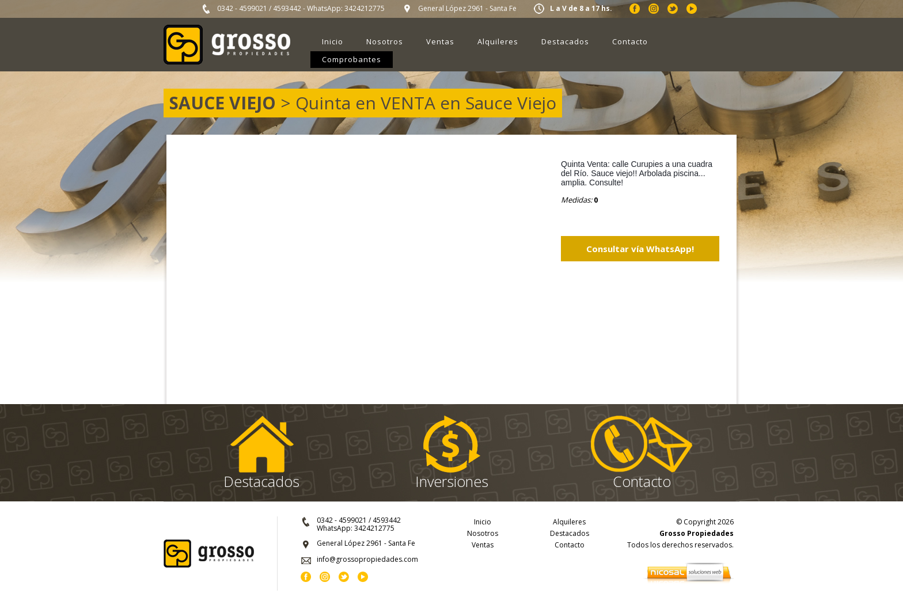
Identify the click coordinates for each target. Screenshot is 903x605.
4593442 (287, 8)
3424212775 (364, 8)
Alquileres (497, 41)
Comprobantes (351, 59)
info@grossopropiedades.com (367, 559)
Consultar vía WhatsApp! (640, 248)
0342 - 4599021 (242, 8)
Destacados (565, 41)
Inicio (332, 41)
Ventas (440, 41)
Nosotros (384, 41)
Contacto (630, 41)
